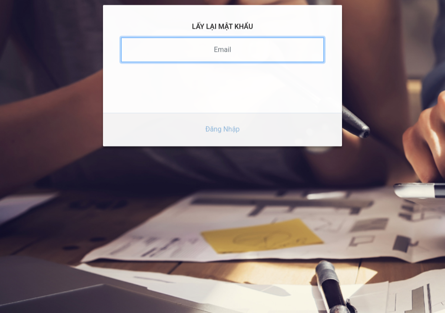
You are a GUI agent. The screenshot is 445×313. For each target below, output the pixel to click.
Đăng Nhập (222, 121)
